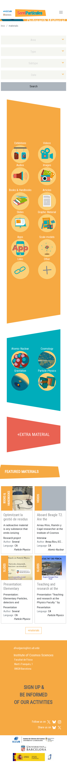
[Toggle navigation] (60, 12)
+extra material (33, 434)
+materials (33, 630)
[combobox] (33, 40)
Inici (3, 25)
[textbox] (33, 40)
